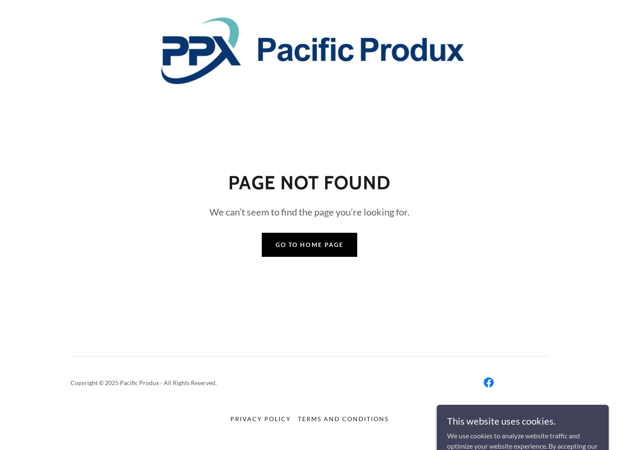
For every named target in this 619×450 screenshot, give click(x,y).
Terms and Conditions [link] (343, 418)
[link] (309, 52)
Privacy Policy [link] (260, 418)
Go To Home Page (309, 244)
